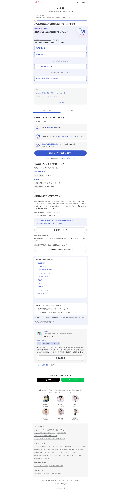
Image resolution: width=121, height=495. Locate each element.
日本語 (57, 484)
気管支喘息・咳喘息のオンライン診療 (70, 455)
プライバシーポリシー (45, 40)
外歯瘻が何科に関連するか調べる (47, 78)
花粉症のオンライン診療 (41, 458)
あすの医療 (45, 473)
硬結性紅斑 (41, 293)
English (64, 484)
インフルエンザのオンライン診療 (65, 452)
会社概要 (49, 430)
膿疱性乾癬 (41, 263)
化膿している (40, 48)
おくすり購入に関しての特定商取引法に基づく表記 (49, 439)
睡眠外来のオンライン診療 (42, 449)
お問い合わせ (70, 480)
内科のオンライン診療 (55, 446)
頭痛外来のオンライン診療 (59, 449)
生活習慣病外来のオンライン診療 (44, 452)
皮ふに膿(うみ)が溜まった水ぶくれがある (49, 223)
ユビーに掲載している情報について (44, 322)
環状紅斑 (40, 283)
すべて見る (69, 392)
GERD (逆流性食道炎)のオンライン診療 (45, 455)
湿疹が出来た (40, 55)
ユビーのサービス (39, 430)
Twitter (77, 480)
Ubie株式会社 (61, 488)
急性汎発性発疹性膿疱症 (45, 270)
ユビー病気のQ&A (55, 473)
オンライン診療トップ (41, 446)
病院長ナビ (37, 473)
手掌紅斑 (40, 287)
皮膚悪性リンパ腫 (43, 290)
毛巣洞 (40, 280)
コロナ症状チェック (68, 158)
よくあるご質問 (59, 480)
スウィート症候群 (43, 276)
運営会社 (44, 480)
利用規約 (36, 40)
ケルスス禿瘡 (42, 266)
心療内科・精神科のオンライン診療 (74, 446)
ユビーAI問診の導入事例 (56, 466)
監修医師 (55, 430)
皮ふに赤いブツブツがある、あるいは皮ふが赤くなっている (55, 220)
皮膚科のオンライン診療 (76, 449)
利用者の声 (63, 430)
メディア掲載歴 (61, 433)
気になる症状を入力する (44, 66)
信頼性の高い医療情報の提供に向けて (44, 321)
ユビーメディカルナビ (41, 466)
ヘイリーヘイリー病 (44, 273)
